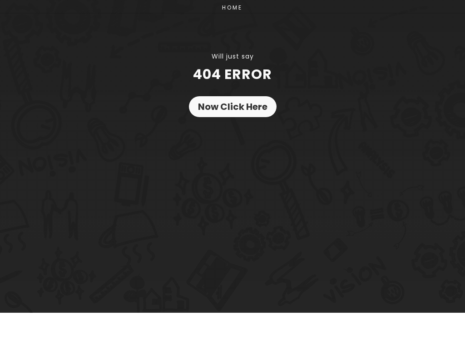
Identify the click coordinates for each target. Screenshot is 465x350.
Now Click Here (232, 106)
